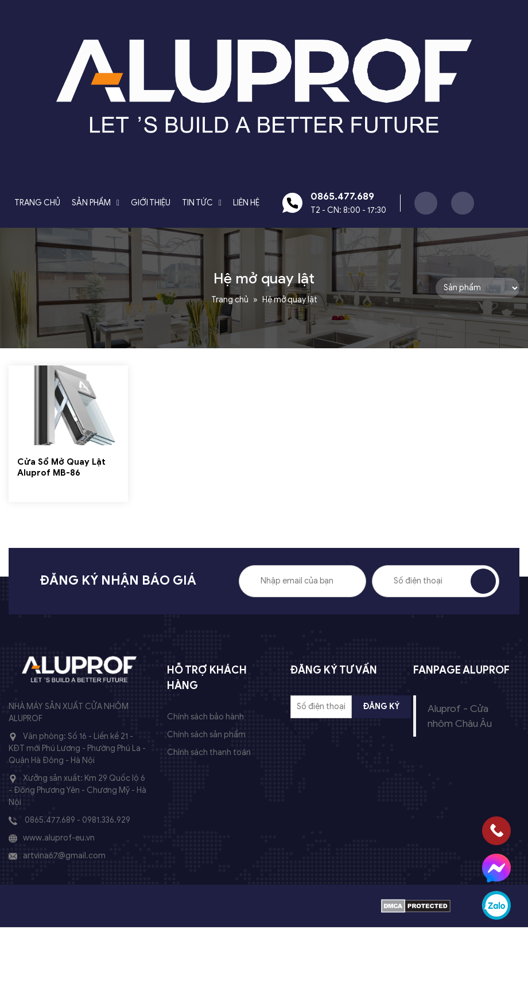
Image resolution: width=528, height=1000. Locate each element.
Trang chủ (37, 203)
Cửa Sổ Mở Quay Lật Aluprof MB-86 (61, 467)
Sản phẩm (91, 203)
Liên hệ (246, 203)
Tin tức (197, 203)
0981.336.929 (106, 820)
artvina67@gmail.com (64, 856)
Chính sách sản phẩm (206, 735)
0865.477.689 (50, 820)
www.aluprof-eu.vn (59, 838)
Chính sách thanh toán (209, 752)
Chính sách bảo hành (205, 717)
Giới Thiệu (150, 203)
